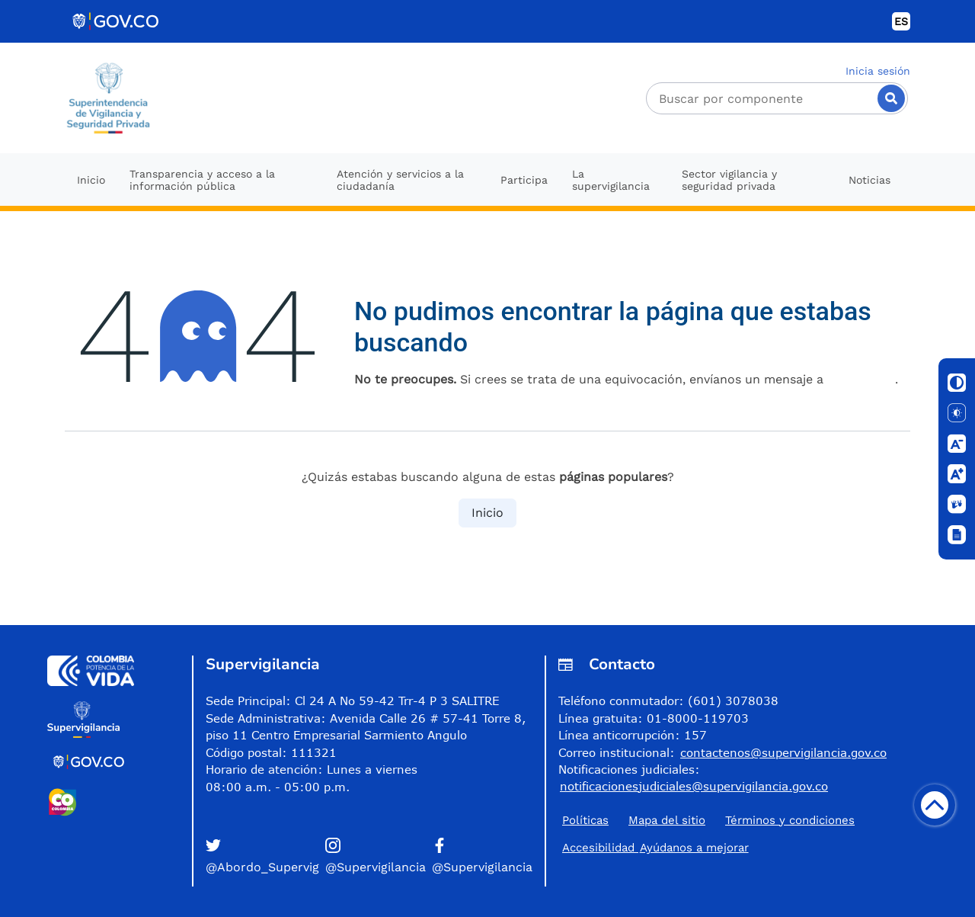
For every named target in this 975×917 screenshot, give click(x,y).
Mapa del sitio (666, 820)
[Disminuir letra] (956, 443)
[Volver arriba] (934, 805)
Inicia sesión (878, 71)
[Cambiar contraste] (956, 382)
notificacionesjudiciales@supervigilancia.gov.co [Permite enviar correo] (694, 786)
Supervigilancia (263, 664)
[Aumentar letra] (956, 474)
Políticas (585, 820)
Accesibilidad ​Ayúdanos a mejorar (655, 848)
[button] (262, 857)
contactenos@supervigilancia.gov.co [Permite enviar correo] (783, 752)
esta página (861, 379)
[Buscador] (777, 98)
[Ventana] (956, 535)
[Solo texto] (956, 413)
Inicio (487, 512)
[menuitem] (91, 179)
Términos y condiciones (790, 820)
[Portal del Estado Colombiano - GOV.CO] (116, 21)
